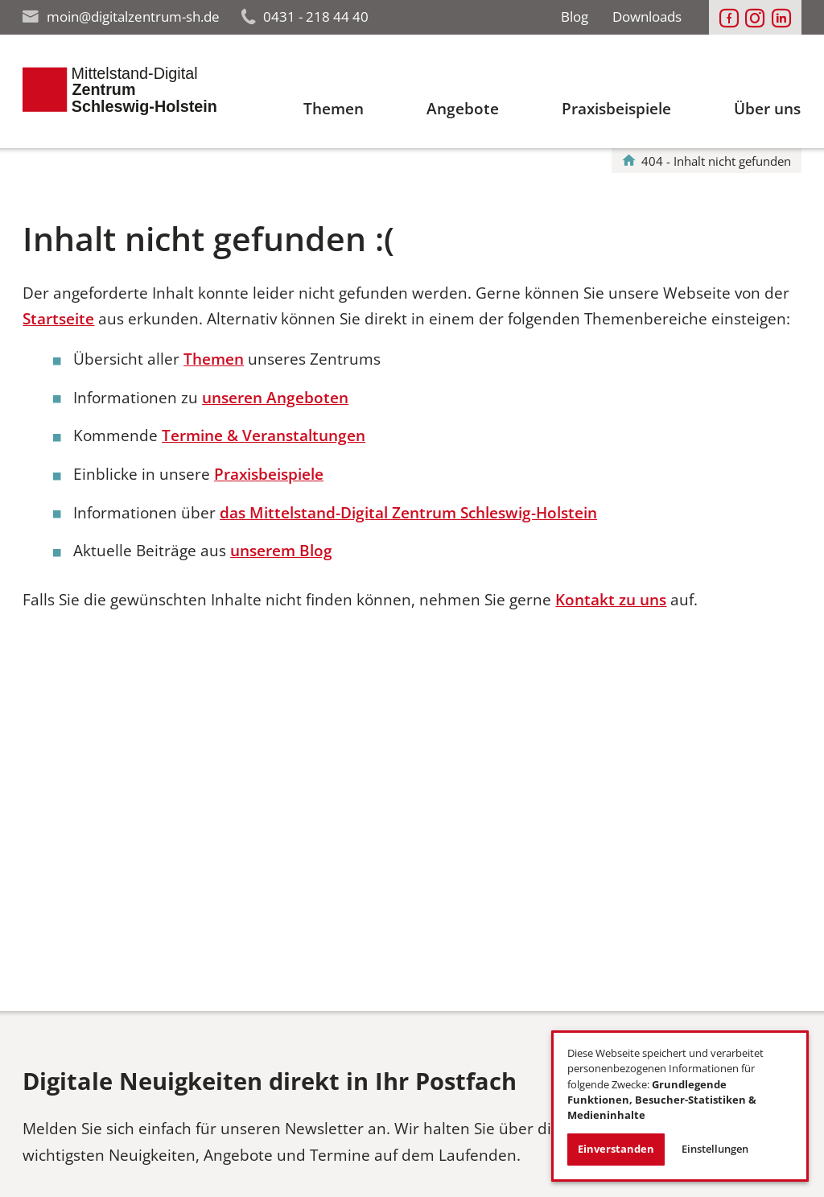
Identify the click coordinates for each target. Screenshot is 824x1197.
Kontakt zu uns (610, 599)
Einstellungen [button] (715, 1148)
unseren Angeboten (275, 397)
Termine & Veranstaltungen (263, 435)
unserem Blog (281, 550)
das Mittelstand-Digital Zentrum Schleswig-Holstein (408, 512)
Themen (213, 359)
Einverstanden (616, 1148)
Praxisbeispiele (268, 474)
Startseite (58, 318)
